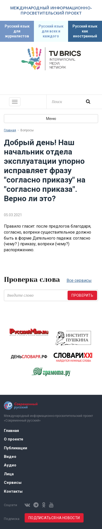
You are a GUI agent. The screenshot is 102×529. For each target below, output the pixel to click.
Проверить (82, 295)
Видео (10, 456)
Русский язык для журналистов (17, 31)
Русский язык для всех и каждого (51, 31)
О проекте (13, 439)
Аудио (10, 465)
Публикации (15, 448)
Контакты (13, 491)
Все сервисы (79, 280)
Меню (51, 119)
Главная (10, 130)
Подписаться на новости (54, 518)
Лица (9, 474)
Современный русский (51, 81)
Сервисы (12, 482)
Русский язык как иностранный (84, 31)
